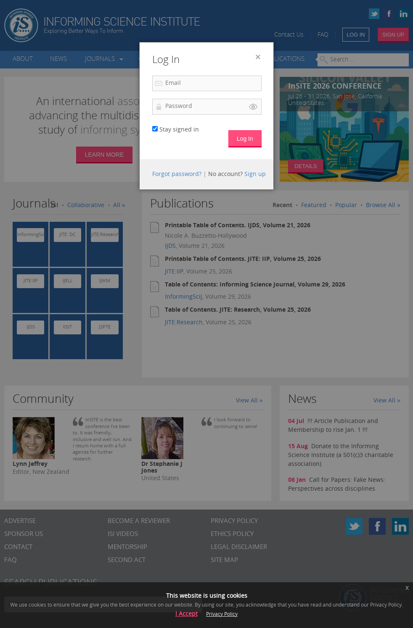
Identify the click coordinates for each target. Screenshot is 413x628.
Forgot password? (176, 174)
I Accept (186, 614)
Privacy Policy (222, 614)
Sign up (255, 174)
